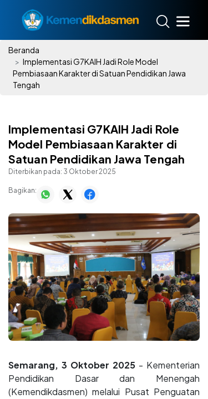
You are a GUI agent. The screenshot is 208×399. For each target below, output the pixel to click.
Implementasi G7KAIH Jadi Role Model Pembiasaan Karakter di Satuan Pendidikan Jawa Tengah (99, 73)
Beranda (23, 50)
